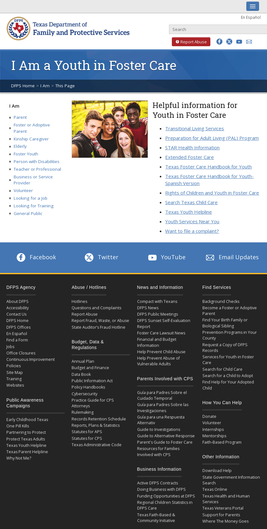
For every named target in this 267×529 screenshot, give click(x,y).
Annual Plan (83, 361)
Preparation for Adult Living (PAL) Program (212, 138)
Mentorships (214, 436)
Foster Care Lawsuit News (161, 333)
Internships (213, 429)
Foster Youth (26, 154)
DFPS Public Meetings (157, 314)
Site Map (14, 372)
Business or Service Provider (33, 180)
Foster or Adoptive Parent (32, 128)
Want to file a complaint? (192, 231)
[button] (219, 42)
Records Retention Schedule (99, 419)
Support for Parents (221, 515)
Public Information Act (92, 380)
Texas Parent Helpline (27, 451)
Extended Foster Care (189, 157)
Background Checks (220, 301)
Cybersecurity (84, 394)
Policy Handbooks (88, 387)
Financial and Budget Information (156, 342)
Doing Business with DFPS (161, 489)
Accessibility (17, 308)
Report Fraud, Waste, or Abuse (100, 320)
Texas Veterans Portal (222, 508)
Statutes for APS (87, 431)
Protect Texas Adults (25, 439)
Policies (13, 365)
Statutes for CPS (87, 438)
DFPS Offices (18, 327)
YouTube (166, 257)
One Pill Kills (17, 426)
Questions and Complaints (96, 308)
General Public (28, 213)
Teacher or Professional (37, 169)
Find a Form (17, 340)
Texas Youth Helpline (188, 212)
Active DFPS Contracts (157, 483)
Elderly (20, 146)
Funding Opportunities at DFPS (166, 496)
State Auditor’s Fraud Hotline (98, 327)
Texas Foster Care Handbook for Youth (208, 166)
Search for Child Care (222, 369)
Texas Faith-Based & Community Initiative (156, 517)
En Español (251, 17)
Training (14, 379)
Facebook (35, 257)
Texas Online (214, 489)
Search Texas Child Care (191, 202)
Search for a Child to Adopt (227, 375)
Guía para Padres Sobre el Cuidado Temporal (162, 395)
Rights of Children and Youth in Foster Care (212, 192)
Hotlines (79, 301)
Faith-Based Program (222, 442)
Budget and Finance (90, 367)
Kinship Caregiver (31, 139)
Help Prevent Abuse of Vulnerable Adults (158, 361)
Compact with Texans (157, 301)
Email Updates (231, 257)
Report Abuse (189, 42)
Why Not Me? (18, 458)
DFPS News (147, 308)
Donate (209, 416)
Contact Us (16, 314)
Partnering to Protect (26, 432)
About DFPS (17, 301)
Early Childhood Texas (27, 419)
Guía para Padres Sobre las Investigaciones (162, 407)
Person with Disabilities (37, 161)
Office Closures (20, 353)
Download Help (217, 470)
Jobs (10, 346)
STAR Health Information (192, 147)
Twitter (100, 257)
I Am (45, 86)
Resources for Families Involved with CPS (158, 451)
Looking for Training (33, 206)
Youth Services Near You (192, 221)
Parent (20, 117)
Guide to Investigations (158, 429)
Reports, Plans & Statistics (96, 425)
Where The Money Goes (225, 521)
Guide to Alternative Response (166, 436)
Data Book (81, 374)
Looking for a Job (30, 198)
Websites (15, 385)
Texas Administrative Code (97, 444)
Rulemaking (83, 412)
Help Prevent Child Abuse (161, 351)
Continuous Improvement (30, 359)
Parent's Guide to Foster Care (165, 442)
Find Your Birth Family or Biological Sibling (225, 322)
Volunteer (23, 190)
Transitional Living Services (194, 128)
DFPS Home (23, 86)
